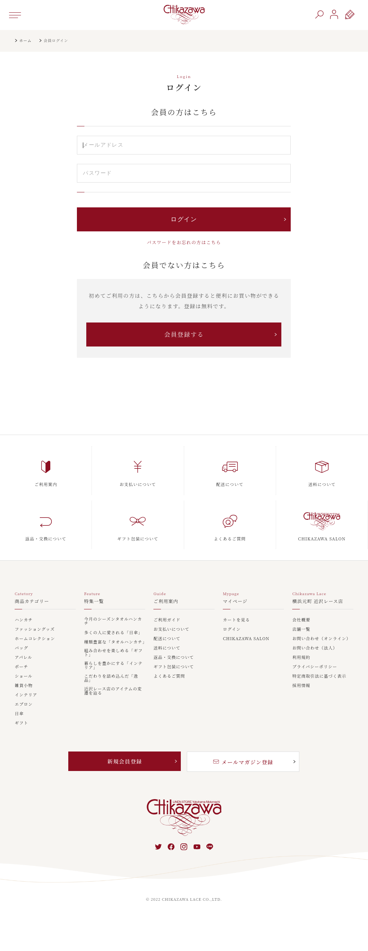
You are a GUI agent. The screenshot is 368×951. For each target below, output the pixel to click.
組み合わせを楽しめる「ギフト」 (113, 652)
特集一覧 (94, 601)
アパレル (23, 657)
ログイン (231, 629)
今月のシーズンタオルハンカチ (113, 621)
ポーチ (21, 666)
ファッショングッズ (35, 629)
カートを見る (236, 620)
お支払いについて (171, 629)
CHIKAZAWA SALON (246, 638)
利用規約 (301, 657)
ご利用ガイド (166, 620)
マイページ (235, 601)
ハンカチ (24, 620)
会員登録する (184, 334)
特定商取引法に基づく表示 (319, 676)
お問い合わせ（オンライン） (321, 638)
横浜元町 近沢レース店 (317, 601)
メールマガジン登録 (243, 762)
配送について (166, 638)
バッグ (21, 648)
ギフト (21, 723)
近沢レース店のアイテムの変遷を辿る (113, 691)
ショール (24, 676)
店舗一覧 (301, 629)
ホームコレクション (35, 638)
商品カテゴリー (32, 601)
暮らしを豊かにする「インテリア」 (113, 665)
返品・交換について (173, 657)
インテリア (26, 695)
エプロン (24, 704)
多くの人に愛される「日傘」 (113, 632)
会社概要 (301, 620)
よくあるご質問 (169, 676)
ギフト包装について (173, 666)
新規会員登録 (124, 761)
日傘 (19, 713)
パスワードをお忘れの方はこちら (184, 242)
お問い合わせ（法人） (314, 648)
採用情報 (301, 685)
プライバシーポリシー (314, 666)
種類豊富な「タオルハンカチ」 (114, 642)
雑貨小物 (24, 685)
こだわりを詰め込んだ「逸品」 (111, 678)
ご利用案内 (165, 601)
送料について (166, 648)
